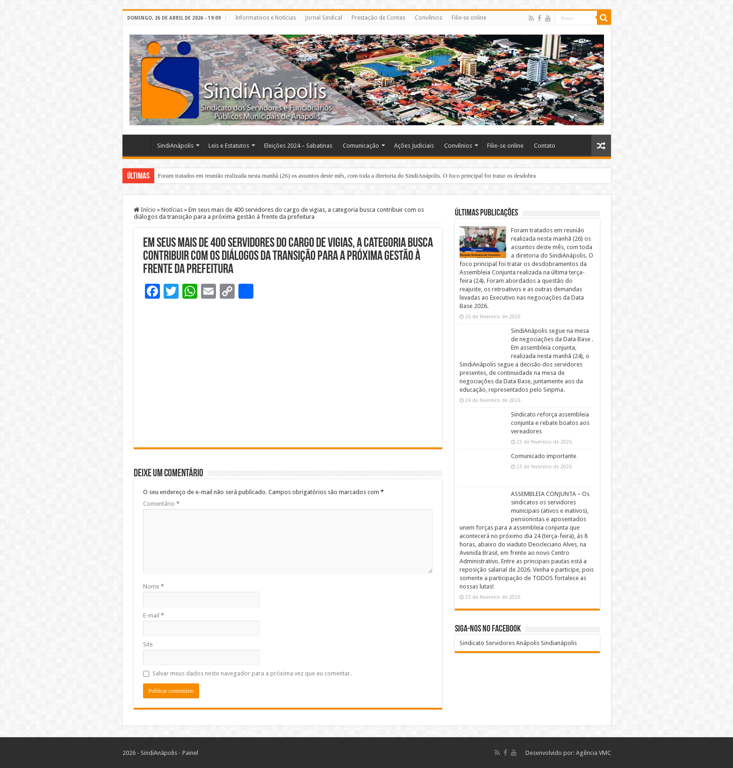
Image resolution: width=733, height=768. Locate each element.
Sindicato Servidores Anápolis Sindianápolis (518, 642)
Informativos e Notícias (265, 17)
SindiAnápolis (175, 145)
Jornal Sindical (323, 17)
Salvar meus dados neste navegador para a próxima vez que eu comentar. (252, 673)
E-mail (153, 615)
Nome (153, 586)
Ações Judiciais (414, 145)
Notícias (172, 209)
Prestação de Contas (378, 17)
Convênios (428, 17)
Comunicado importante (543, 455)
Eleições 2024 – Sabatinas (298, 145)
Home (139, 144)
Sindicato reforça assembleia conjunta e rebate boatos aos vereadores (550, 423)
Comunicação (361, 145)
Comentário (161, 503)
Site (148, 644)
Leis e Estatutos (228, 145)
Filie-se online (469, 17)
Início (145, 209)
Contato (544, 145)
